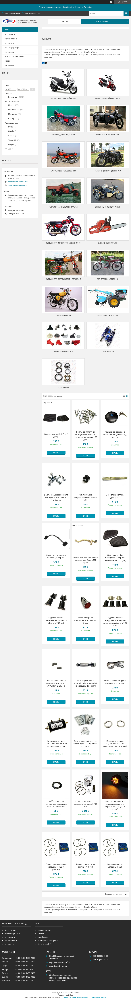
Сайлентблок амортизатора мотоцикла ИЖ (85, 497)
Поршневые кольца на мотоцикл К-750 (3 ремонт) (56, 867)
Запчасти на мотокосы (63, 351)
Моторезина (9, 52)
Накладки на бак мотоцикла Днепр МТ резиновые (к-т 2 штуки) (115, 558)
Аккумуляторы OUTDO (12, 934)
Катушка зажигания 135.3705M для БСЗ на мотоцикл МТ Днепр (56, 743)
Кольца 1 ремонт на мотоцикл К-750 (85, 865)
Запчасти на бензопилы (107, 243)
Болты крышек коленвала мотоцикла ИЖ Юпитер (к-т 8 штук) (56, 497)
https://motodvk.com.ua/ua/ (18, 182)
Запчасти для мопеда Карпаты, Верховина (63, 279)
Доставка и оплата (44, 930)
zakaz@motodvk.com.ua (17, 185)
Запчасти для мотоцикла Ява (63, 171)
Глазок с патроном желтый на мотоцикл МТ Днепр (85, 620)
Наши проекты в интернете (47, 941)
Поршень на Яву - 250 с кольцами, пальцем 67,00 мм (85, 804)
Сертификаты (43, 937)
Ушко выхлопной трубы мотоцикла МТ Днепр (115, 681)
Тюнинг (7, 61)
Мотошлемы (9, 43)
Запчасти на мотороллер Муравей (63, 207)
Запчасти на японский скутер (63, 98)
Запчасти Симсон (63, 315)
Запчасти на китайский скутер (107, 98)
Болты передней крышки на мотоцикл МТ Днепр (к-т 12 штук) (86, 743)
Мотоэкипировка (11, 39)
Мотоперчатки (10, 937)
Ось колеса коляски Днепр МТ (115, 496)
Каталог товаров (102, 21)
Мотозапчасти (10, 34)
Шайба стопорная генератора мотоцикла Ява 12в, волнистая (56, 804)
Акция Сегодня (10, 930)
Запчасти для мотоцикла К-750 (108, 171)
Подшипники (63, 388)
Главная (64, 21)
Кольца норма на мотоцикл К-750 (115, 865)
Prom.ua (77, 993)
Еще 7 (10, 149)
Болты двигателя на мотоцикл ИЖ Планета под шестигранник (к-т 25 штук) (85, 436)
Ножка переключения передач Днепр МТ (56, 556)
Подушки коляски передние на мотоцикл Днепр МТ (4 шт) (56, 620)
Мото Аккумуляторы (12, 48)
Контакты (41, 934)
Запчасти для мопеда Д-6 (107, 279)
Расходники (9, 65)
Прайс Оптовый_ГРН (45, 944)
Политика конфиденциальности (94, 997)
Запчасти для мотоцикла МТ (108, 135)
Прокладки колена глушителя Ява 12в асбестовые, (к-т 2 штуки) (115, 743)
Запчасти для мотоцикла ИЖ (63, 135)
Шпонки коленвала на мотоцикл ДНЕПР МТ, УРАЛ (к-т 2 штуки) (56, 683)
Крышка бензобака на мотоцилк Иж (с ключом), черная (115, 434)
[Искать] (126, 13)
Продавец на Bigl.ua (65, 995)
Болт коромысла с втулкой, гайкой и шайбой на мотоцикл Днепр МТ (85, 683)
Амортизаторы (108, 351)
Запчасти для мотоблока (107, 315)
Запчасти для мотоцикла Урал (107, 207)
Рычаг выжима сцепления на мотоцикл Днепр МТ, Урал (86, 560)
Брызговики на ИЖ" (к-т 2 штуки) (56, 435)
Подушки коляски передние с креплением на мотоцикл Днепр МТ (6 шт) (115, 622)
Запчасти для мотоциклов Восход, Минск (63, 243)
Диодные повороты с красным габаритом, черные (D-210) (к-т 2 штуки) (115, 805)
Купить (56, 453)
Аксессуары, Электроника (14, 57)
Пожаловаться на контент (71, 997)
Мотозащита (9, 944)
